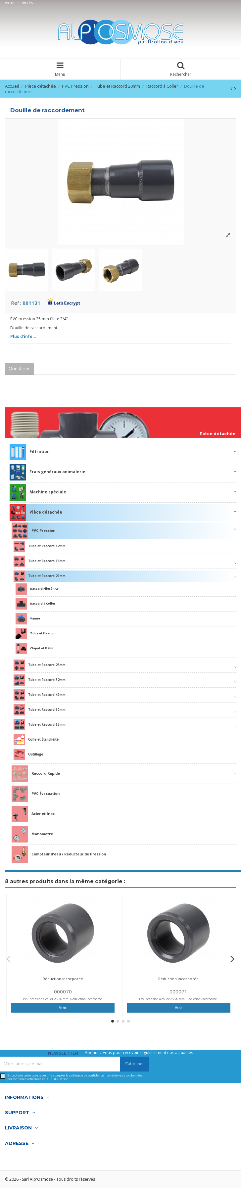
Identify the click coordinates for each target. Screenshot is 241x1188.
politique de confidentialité (89, 1075)
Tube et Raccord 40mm (40, 695)
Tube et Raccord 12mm (40, 546)
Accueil (11, 2)
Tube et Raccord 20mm (40, 576)
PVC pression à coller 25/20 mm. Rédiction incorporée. (178, 999)
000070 (63, 991)
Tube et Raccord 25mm (40, 665)
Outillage (28, 754)
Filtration (30, 452)
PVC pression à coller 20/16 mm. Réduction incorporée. (63, 999)
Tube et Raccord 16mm (40, 561)
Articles (27, 2)
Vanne (28, 618)
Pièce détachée (218, 434)
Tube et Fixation (36, 633)
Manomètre (32, 834)
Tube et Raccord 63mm (40, 724)
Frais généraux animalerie (47, 472)
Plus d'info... (23, 336)
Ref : (16, 302)
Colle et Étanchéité (36, 739)
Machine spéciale (38, 492)
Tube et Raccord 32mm (40, 680)
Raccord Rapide (36, 773)
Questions (19, 368)
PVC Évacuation (36, 794)
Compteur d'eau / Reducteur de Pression (59, 854)
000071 (178, 991)
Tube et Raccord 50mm (40, 709)
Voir (63, 1007)
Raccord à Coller (35, 604)
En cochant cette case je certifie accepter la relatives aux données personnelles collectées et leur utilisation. (75, 1077)
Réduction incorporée (63, 978)
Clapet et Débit (35, 648)
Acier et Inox (33, 814)
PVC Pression (33, 531)
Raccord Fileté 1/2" (37, 589)
